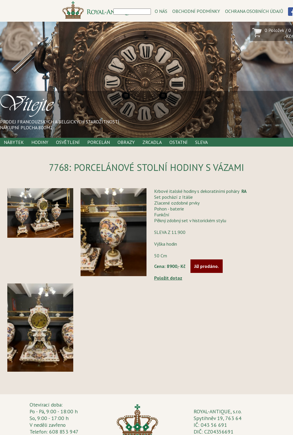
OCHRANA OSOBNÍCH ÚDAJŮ (254, 11)
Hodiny (39, 142)
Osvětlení (68, 142)
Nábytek (14, 142)
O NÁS (161, 11)
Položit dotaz (168, 278)
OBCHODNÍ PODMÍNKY (196, 11)
